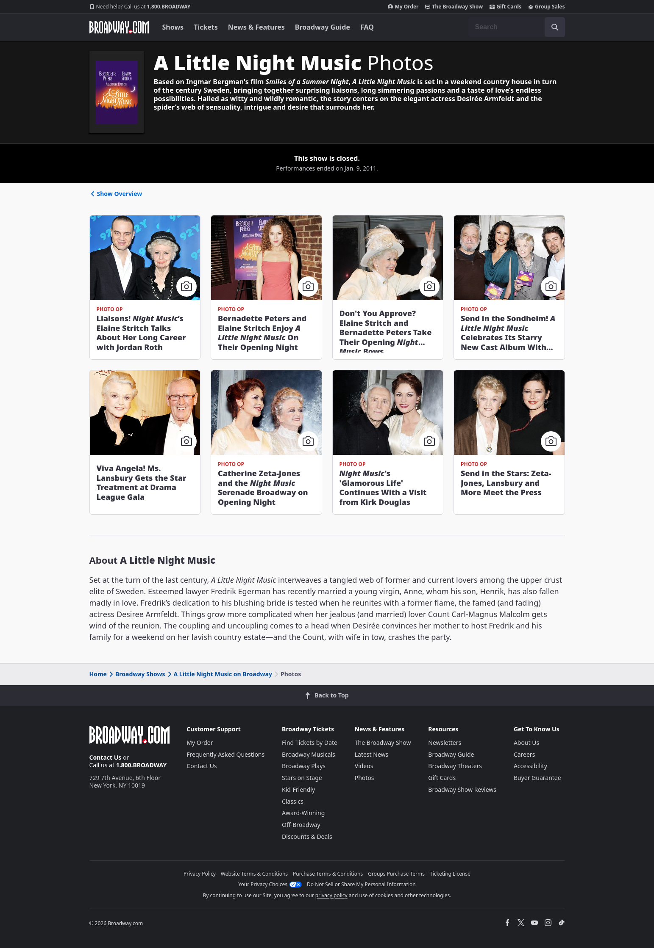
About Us (526, 743)
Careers (524, 754)
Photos (364, 778)
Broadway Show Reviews (462, 789)
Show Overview (115, 194)
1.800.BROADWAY (140, 6)
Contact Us (105, 757)
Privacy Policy (200, 873)
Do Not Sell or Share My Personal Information (361, 884)
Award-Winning (303, 813)
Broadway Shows (136, 674)
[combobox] (516, 27)
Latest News (372, 754)
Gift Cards (505, 6)
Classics (292, 801)
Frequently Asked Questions (225, 754)
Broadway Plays (304, 766)
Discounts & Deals (307, 836)
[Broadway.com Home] (119, 27)
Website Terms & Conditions (254, 873)
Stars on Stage (302, 778)
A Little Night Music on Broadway (219, 674)
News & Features (256, 27)
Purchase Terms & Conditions (328, 873)
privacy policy (331, 895)
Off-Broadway (301, 825)
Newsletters (444, 743)
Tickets (206, 27)
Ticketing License (450, 873)
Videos (364, 766)
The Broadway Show (454, 6)
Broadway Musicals (308, 754)
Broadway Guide (322, 27)
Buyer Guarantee (537, 778)
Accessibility (530, 766)
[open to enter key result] (555, 27)
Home (98, 674)
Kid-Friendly (298, 789)
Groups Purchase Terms (396, 873)
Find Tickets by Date (309, 743)
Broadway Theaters (455, 766)
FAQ (367, 27)
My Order (403, 6)
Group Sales (546, 6)
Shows (173, 27)
